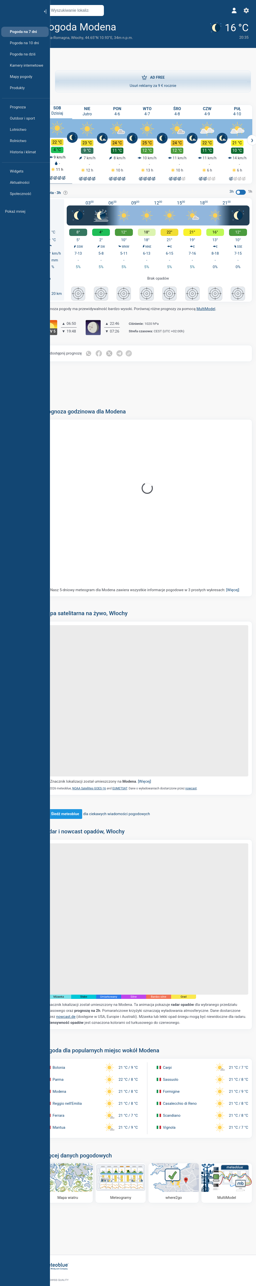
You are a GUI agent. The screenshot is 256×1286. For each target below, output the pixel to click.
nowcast (203, 781)
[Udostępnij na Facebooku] (111, 351)
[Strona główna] (19, 11)
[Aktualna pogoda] (226, 30)
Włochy (90, 37)
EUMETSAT (132, 781)
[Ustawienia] (245, 10)
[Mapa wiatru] (78, 1164)
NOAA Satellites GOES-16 (102, 781)
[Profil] (233, 10)
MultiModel (218, 307)
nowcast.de (109, 999)
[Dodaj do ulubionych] (135, 27)
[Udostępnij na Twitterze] (122, 351)
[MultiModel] (227, 1164)
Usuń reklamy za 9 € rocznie (153, 81)
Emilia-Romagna (68, 37)
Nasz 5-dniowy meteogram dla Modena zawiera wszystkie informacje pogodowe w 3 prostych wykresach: (148, 590)
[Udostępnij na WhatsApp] (101, 351)
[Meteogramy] (128, 1164)
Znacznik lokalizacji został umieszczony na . (113, 774)
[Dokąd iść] (177, 1164)
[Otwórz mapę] (111, 10)
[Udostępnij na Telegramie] (132, 351)
